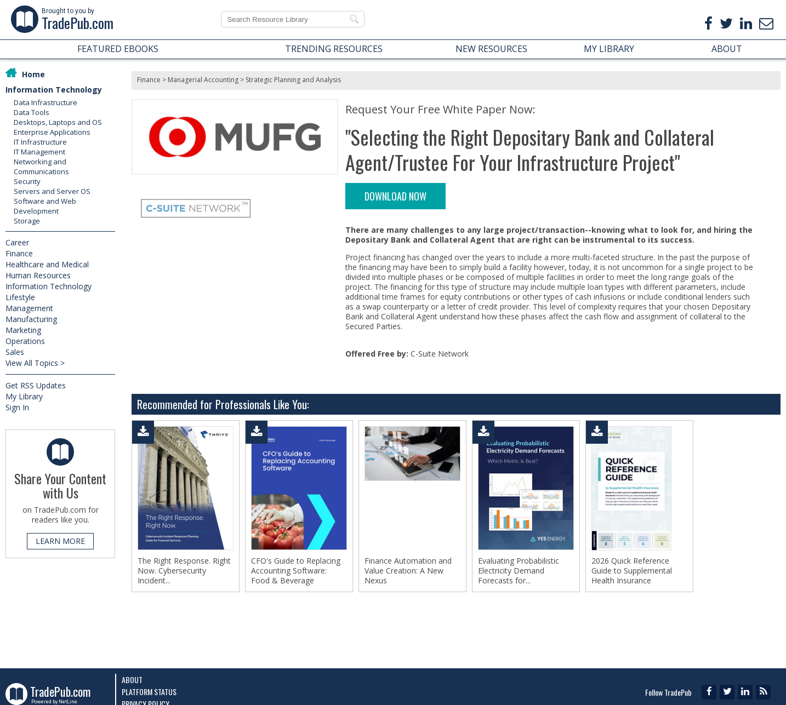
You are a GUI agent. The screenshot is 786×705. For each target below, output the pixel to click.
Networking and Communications (41, 166)
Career (17, 242)
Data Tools (31, 112)
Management (29, 308)
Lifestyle (20, 297)
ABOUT (726, 49)
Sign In (17, 407)
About (132, 679)
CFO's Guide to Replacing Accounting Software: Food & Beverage (295, 571)
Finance (19, 253)
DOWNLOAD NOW (395, 196)
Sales (14, 352)
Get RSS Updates (35, 385)
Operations (25, 341)
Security (27, 181)
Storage (27, 221)
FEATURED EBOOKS (117, 49)
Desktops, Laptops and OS (58, 122)
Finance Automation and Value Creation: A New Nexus (408, 571)
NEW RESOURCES (491, 49)
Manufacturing (31, 319)
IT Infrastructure (40, 142)
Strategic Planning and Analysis (293, 79)
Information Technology (53, 89)
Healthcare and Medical (47, 264)
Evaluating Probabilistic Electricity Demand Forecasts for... (518, 571)
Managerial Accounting (203, 79)
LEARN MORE (60, 541)
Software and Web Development (45, 206)
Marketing (23, 330)
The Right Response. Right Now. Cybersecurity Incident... (184, 571)
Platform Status (149, 691)
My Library (24, 396)
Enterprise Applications (52, 132)
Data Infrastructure (45, 102)
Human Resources (38, 275)
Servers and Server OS (52, 191)
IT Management (39, 152)
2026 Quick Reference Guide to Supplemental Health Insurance (631, 571)
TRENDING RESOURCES (334, 49)
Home (33, 74)
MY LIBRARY (609, 49)
